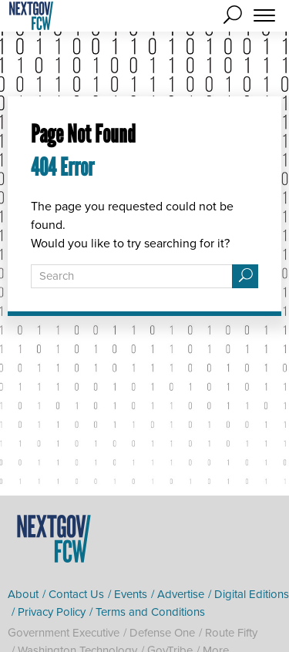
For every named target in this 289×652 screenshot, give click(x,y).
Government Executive (63, 632)
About (23, 594)
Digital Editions (251, 594)
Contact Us (76, 594)
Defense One (162, 632)
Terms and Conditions (150, 611)
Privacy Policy (52, 611)
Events (130, 594)
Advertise (180, 594)
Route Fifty (231, 632)
